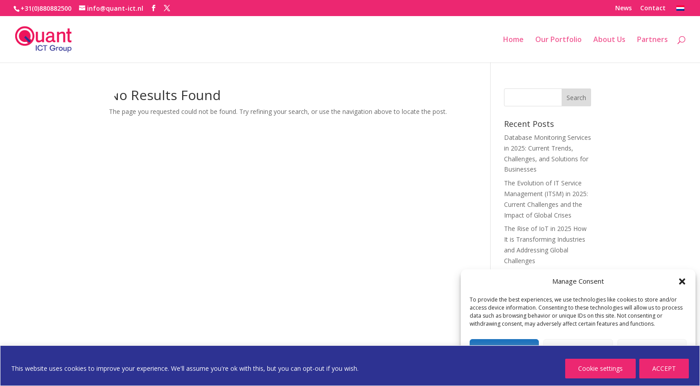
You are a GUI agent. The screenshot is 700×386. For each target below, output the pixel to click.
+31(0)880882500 (46, 8)
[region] (350, 365)
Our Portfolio (558, 40)
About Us (609, 40)
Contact (653, 8)
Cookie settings (600, 368)
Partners (652, 40)
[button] (682, 281)
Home (513, 40)
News (623, 8)
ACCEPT (664, 368)
